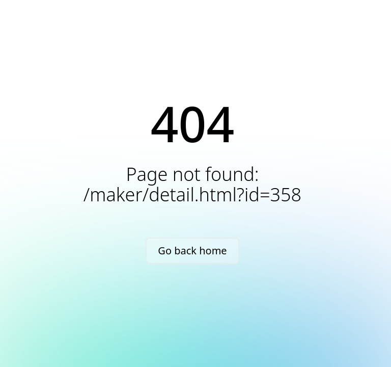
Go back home (192, 250)
